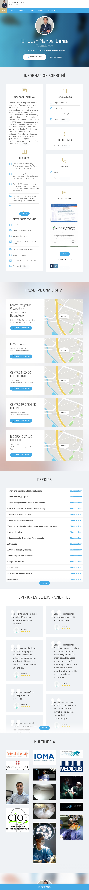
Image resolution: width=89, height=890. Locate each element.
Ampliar (63, 316)
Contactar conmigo (56, 57)
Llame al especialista (21, 328)
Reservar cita (44, 887)
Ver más (24, 213)
